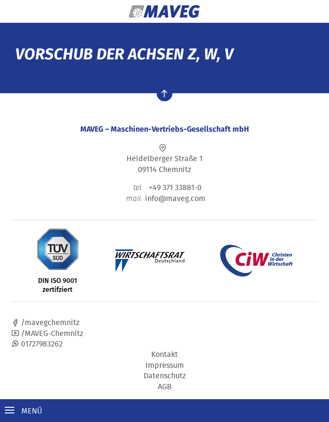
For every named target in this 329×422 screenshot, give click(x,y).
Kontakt (164, 354)
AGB (165, 386)
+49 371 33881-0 (165, 187)
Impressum (164, 365)
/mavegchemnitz (45, 322)
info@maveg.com (175, 198)
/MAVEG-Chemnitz (47, 333)
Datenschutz (165, 375)
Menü (23, 410)
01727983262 (37, 343)
